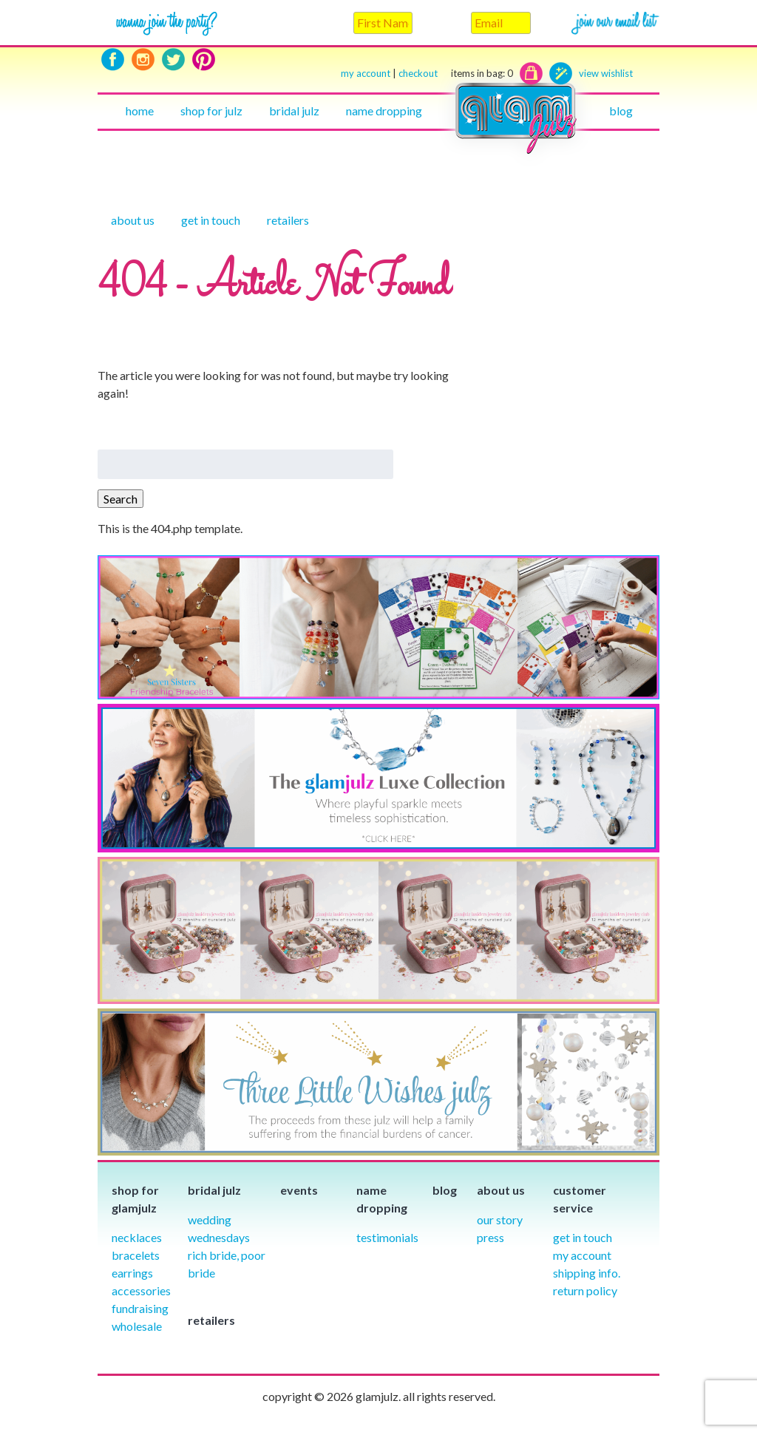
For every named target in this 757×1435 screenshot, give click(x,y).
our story (500, 1219)
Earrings (132, 1273)
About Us (133, 220)
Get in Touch (582, 1237)
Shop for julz (211, 111)
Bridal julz (294, 111)
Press (490, 1237)
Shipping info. (586, 1273)
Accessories (141, 1290)
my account (365, 73)
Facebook (112, 59)
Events (299, 1190)
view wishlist (606, 73)
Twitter (173, 59)
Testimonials (387, 1237)
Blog (621, 111)
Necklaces (137, 1237)
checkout (455, 73)
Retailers (288, 220)
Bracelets (136, 1255)
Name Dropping (384, 111)
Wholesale (137, 1326)
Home (140, 111)
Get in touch (210, 220)
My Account (582, 1255)
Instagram (143, 59)
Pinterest (203, 59)
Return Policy (585, 1290)
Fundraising (140, 1308)
